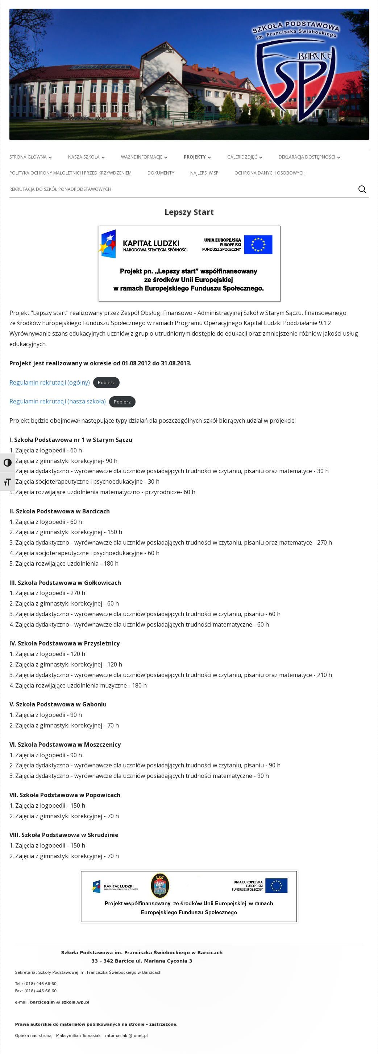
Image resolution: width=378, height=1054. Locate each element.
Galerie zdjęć (242, 157)
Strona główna (28, 157)
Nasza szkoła (84, 157)
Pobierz (106, 383)
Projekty (195, 157)
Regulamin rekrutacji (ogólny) (49, 382)
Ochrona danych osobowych (270, 173)
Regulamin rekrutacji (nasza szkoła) (57, 401)
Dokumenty (161, 173)
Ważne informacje (141, 157)
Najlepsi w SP (204, 173)
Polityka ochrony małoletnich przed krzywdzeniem (70, 173)
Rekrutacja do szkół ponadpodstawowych (60, 189)
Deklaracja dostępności (307, 157)
